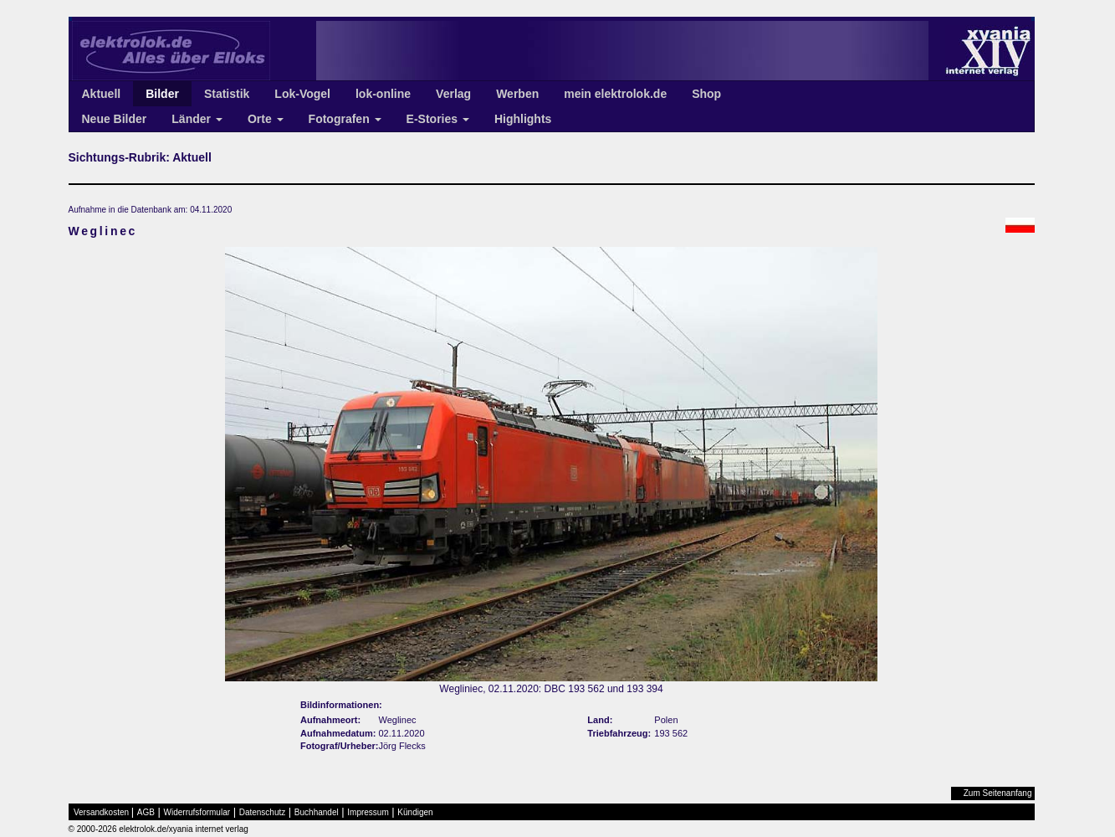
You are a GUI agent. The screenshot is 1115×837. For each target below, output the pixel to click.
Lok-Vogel (302, 93)
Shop (706, 93)
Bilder (162, 93)
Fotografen (345, 119)
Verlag (453, 93)
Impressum (367, 812)
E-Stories (438, 119)
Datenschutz (262, 812)
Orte (266, 119)
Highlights (522, 119)
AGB (146, 812)
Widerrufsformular (197, 812)
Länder (196, 119)
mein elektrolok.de (615, 93)
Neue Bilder (114, 119)
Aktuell (101, 93)
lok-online (383, 93)
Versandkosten (101, 812)
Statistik (226, 93)
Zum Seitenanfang (998, 793)
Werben (517, 93)
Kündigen (414, 812)
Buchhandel (316, 812)
